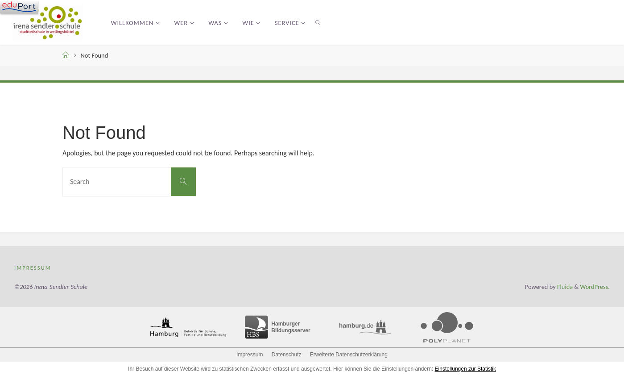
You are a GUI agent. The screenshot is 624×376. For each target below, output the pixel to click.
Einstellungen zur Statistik (465, 369)
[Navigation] (19, 6)
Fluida (564, 287)
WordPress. (595, 287)
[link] (318, 22)
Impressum (32, 267)
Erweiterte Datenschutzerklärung (349, 354)
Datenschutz (287, 354)
